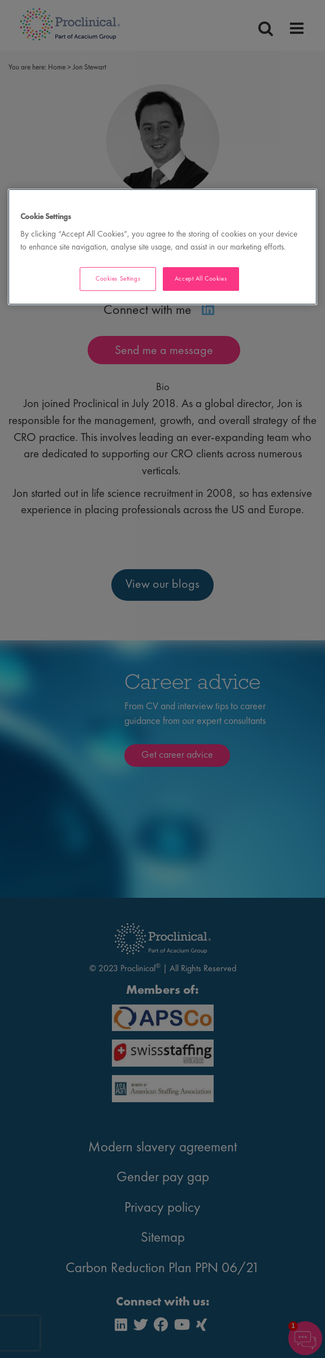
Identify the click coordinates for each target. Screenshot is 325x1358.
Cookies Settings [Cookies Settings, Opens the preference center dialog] (118, 278)
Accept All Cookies (201, 278)
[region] (162, 247)
